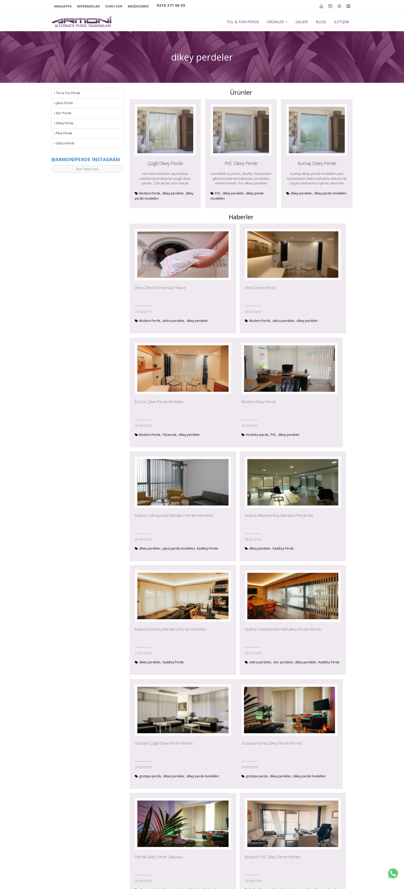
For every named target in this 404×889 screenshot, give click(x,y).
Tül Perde (210, 827)
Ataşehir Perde (260, 782)
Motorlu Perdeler (216, 869)
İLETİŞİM (341, 21)
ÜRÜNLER (277, 21)
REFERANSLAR (88, 5)
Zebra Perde (64, 142)
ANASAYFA (63, 5)
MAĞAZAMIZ (138, 5)
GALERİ (302, 21)
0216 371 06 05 (171, 5)
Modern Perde (149, 192)
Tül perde (321, 320)
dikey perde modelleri (330, 192)
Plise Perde (63, 132)
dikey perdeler (173, 192)
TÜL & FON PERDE (243, 21)
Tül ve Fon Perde (67, 92)
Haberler (151, 852)
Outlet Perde (154, 861)
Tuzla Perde (159, 782)
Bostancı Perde (313, 668)
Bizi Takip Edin (87, 168)
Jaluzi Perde (63, 102)
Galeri (149, 844)
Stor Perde (62, 112)
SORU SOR (113, 5)
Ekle (347, 851)
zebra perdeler (173, 320)
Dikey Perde (63, 122)
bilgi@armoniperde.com (71, 842)
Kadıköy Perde (221, 439)
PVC (218, 192)
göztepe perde (302, 548)
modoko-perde (150, 434)
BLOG (321, 21)
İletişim (150, 869)
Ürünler (150, 835)
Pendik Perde (236, 668)
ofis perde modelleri (329, 777)
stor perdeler (249, 548)
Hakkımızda (153, 827)
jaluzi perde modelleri (254, 434)
